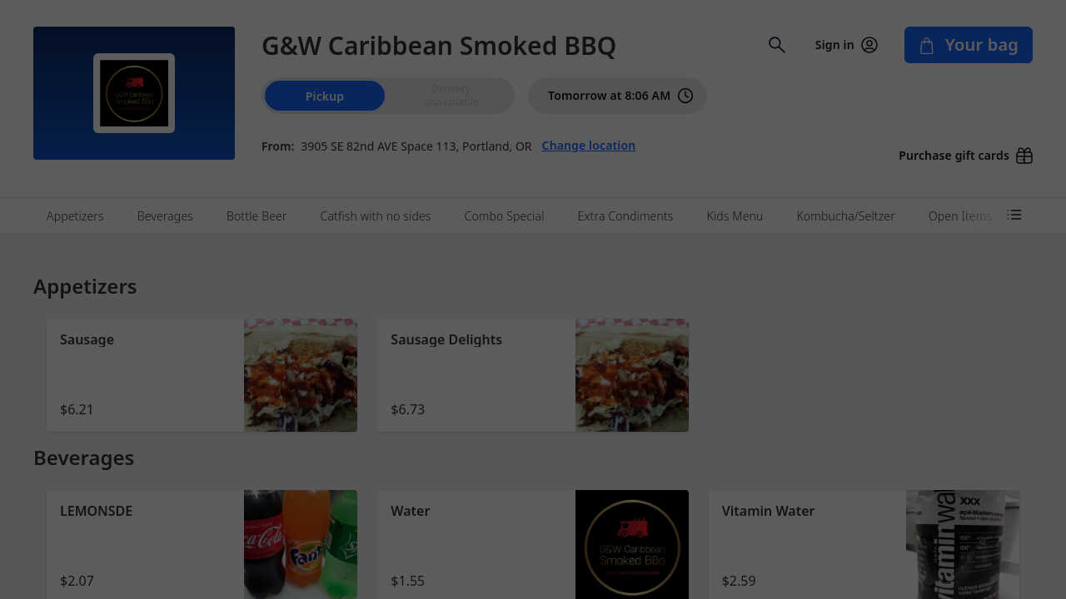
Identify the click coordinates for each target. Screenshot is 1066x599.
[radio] (451, 95)
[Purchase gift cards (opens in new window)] (959, 150)
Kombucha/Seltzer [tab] (845, 216)
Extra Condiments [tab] (626, 216)
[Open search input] (777, 45)
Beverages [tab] (165, 216)
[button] (202, 375)
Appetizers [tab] (75, 216)
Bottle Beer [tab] (257, 216)
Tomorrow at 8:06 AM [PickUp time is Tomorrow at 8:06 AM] (621, 95)
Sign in (846, 45)
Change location (589, 145)
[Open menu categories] (1014, 214)
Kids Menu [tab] (735, 216)
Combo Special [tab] (505, 216)
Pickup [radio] (325, 96)
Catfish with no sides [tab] (376, 216)
